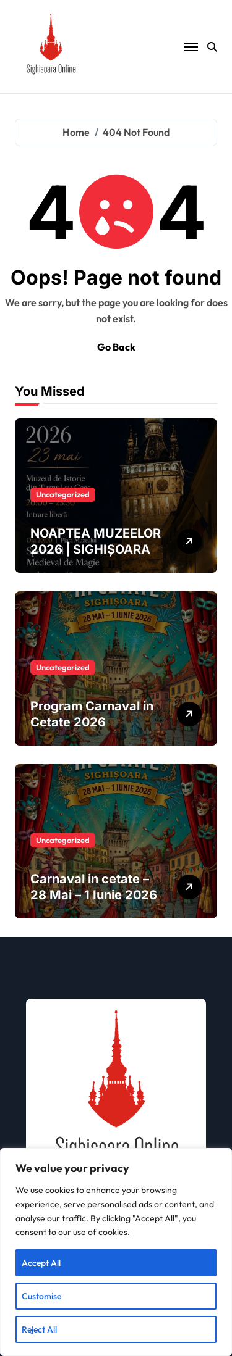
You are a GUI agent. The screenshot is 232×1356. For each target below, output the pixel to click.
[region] (116, 1252)
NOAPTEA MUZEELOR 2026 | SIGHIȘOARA (95, 541)
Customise (41, 1296)
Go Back (116, 347)
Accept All (41, 1262)
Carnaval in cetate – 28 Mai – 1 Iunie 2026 (93, 886)
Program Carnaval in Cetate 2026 (91, 714)
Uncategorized (63, 494)
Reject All (39, 1329)
